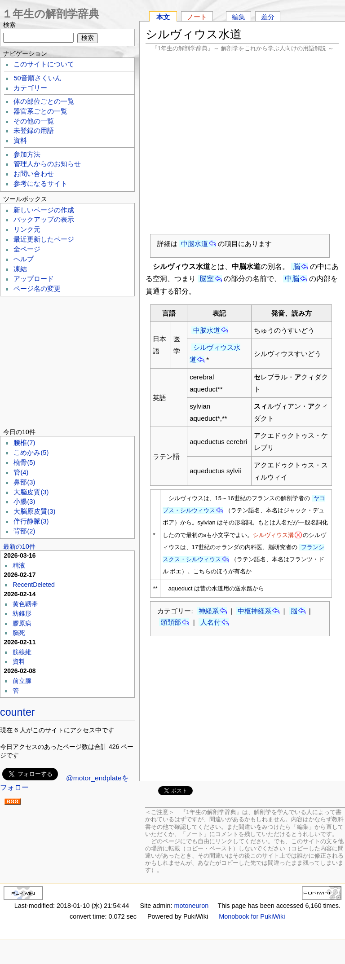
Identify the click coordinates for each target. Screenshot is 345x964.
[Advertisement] (242, 143)
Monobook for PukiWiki (252, 916)
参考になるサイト (40, 183)
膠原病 (22, 623)
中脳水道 (194, 243)
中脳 (292, 278)
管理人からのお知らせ (47, 163)
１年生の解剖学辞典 (50, 14)
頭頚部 (171, 622)
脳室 (206, 278)
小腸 (24, 501)
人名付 (210, 622)
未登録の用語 (33, 130)
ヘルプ (23, 259)
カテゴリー (30, 88)
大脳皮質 (31, 492)
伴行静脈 (31, 521)
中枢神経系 (254, 611)
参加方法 (26, 154)
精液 (19, 565)
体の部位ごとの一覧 (43, 101)
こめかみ (31, 452)
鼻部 (24, 482)
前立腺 (22, 680)
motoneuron (191, 905)
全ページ (26, 249)
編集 (238, 17)
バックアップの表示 (43, 219)
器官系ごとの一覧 (40, 111)
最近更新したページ (43, 239)
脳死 (19, 632)
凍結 (20, 269)
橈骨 (24, 462)
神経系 (209, 611)
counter (17, 712)
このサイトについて (43, 64)
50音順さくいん (37, 78)
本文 (163, 17)
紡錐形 (22, 613)
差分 (267, 17)
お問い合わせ (33, 173)
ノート (197, 17)
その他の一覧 (33, 121)
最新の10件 (19, 546)
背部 (24, 531)
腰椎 (24, 442)
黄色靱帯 (25, 603)
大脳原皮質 (34, 511)
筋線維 (22, 652)
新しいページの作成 (43, 210)
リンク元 (26, 229)
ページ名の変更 (37, 288)
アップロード (33, 278)
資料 (20, 140)
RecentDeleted (34, 584)
